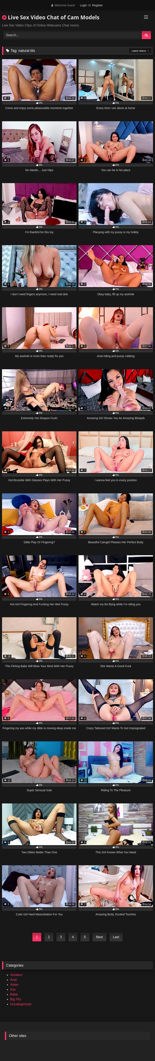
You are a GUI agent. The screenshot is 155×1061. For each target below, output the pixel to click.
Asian (14, 984)
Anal (13, 979)
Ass (13, 989)
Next (99, 937)
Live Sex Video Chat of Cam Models (50, 17)
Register (97, 5)
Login (83, 5)
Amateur (16, 975)
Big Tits (15, 999)
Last (116, 937)
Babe (14, 994)
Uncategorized (20, 1004)
